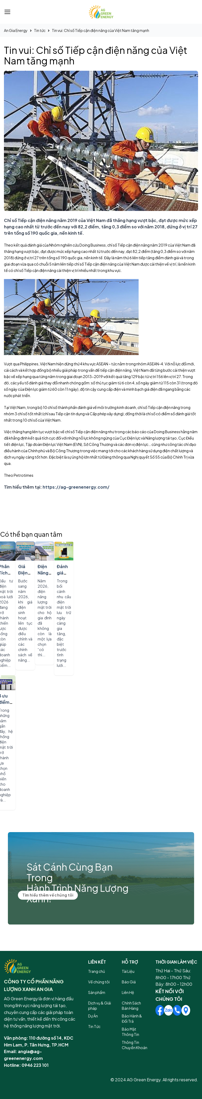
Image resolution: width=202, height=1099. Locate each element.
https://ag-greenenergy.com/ (76, 487)
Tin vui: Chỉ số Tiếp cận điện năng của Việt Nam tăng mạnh (100, 30)
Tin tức (40, 30)
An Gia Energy (16, 30)
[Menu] (7, 12)
